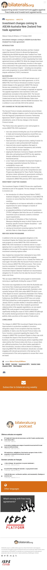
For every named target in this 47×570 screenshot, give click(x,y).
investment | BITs (24, 364)
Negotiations (10, 20)
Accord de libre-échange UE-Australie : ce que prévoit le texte (21, 468)
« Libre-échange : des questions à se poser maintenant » (19, 463)
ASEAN (7, 364)
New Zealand (17, 366)
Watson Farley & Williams (18, 361)
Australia (14, 364)
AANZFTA (19, 20)
